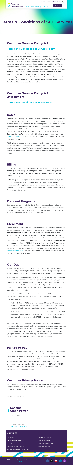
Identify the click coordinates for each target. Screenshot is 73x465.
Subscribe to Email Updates (15, 446)
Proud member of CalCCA (14, 462)
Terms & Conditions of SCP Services (17, 449)
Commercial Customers (45, 437)
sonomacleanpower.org (15, 137)
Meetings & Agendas (46, 1)
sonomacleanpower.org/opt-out (53, 271)
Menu (57, 5)
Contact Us (10, 437)
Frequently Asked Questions (15, 440)
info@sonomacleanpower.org (19, 426)
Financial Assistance (44, 440)
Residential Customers (44, 446)
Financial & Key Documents (46, 443)
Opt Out (9, 443)
